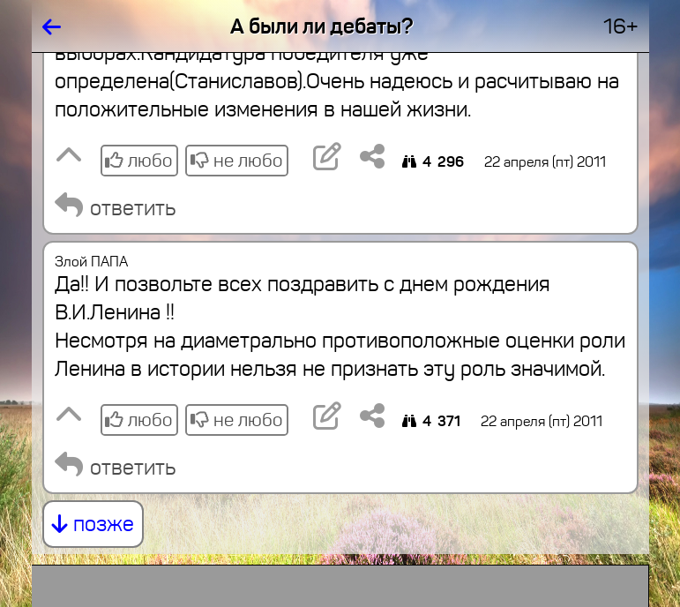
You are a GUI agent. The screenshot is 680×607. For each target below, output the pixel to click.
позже (93, 524)
